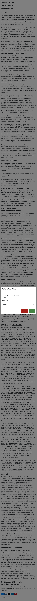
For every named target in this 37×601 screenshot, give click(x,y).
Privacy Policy (5, 300)
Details (5, 304)
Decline (24, 311)
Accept (32, 311)
